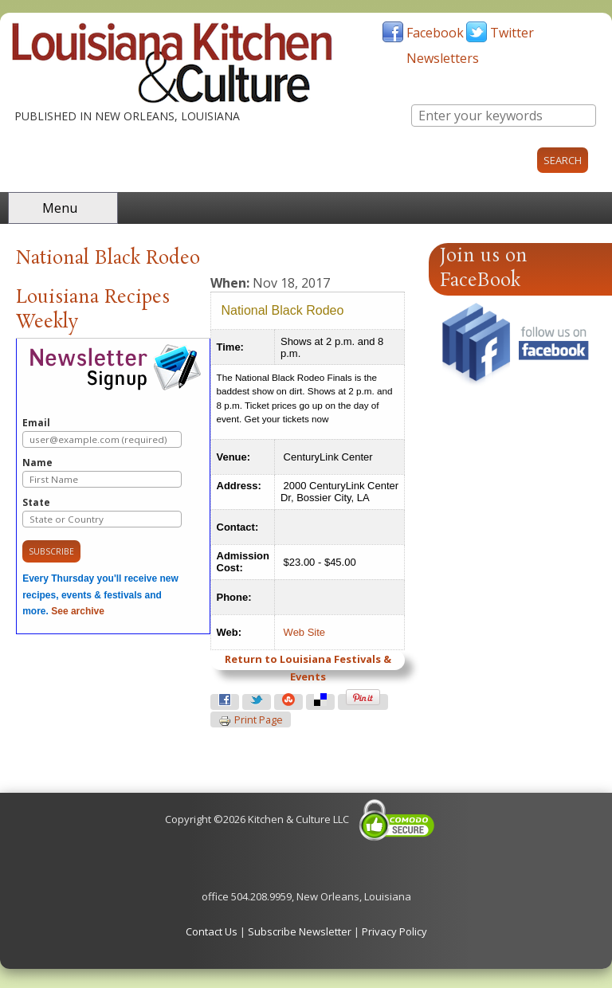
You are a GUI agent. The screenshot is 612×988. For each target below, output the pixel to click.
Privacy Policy (394, 931)
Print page (250, 720)
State (102, 511)
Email (102, 432)
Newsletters (442, 58)
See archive (77, 611)
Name (102, 472)
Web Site (305, 632)
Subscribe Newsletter (299, 931)
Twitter (512, 32)
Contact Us (211, 931)
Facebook (435, 32)
